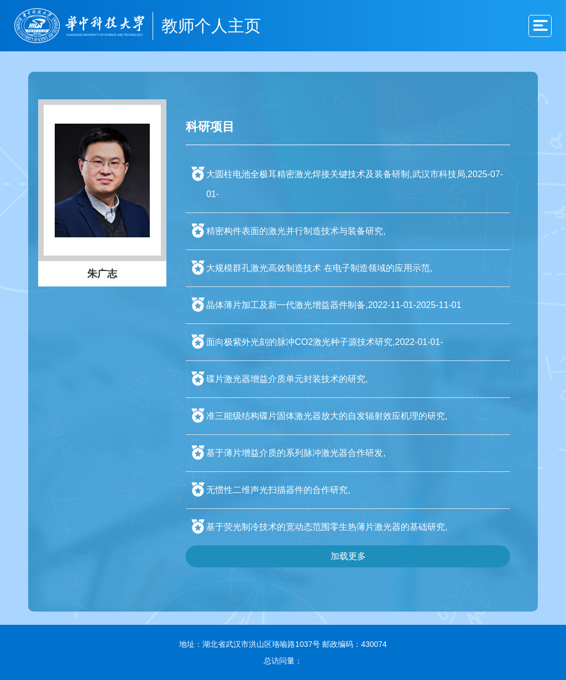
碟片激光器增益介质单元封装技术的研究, (287, 379)
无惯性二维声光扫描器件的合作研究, (278, 490)
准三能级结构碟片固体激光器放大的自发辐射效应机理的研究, (326, 416)
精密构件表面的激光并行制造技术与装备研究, (295, 231)
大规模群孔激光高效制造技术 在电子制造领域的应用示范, (319, 268)
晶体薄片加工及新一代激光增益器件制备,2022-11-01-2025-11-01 (333, 305)
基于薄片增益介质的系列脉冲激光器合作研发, (295, 453)
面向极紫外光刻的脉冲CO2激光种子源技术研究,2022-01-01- (324, 342)
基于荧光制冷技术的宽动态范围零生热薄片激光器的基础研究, (326, 527)
